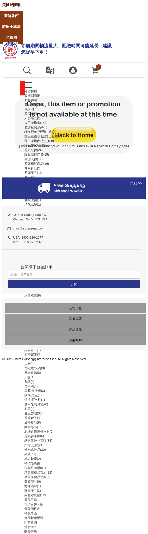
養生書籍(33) (33, 413)
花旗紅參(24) (33, 150)
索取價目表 (32, 509)
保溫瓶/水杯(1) (34, 400)
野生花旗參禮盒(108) (39, 141)
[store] (11, 5)
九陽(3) (29, 382)
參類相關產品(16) (36, 163)
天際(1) (29, 377)
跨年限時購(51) (35, 468)
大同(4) (29, 363)
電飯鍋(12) (32, 386)
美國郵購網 (32, 95)
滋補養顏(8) (32, 422)
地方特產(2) (32, 459)
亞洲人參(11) (33, 159)
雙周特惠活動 (33, 518)
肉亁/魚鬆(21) (34, 445)
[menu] (28, 85)
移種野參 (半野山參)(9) (40, 132)
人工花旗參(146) (36, 123)
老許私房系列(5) (35, 127)
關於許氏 (30, 531)
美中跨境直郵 (33, 104)
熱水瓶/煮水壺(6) (36, 404)
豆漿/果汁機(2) (34, 390)
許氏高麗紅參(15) (36, 154)
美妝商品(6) (32, 481)
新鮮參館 (30, 100)
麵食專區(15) (33, 427)
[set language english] (50, 70)
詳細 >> (136, 183)
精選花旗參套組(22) (38, 472)
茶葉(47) (30, 454)
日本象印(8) (32, 372)
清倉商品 (30, 527)
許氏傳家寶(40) (35, 145)
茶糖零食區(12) (35, 495)
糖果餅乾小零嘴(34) (38, 440)
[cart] (95, 70)
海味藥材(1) (32, 486)
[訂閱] (74, 284)
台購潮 (29, 109)
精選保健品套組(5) (37, 477)
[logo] (10, 49)
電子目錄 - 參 (33, 504)
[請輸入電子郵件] (74, 275)
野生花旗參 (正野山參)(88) (43, 136)
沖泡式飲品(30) (35, 450)
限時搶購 (30, 522)
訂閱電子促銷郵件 (36, 267)
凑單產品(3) (32, 490)
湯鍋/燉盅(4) (33, 395)
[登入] (73, 70)
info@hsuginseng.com (29, 228)
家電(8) (29, 409)
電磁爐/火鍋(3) (34, 368)
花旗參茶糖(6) (34, 436)
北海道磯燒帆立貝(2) (39, 431)
